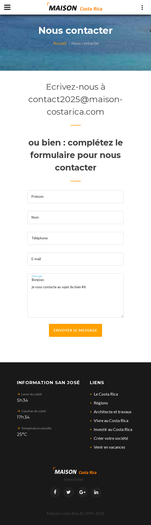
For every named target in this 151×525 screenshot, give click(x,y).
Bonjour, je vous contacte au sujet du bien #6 (75, 295)
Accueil (59, 43)
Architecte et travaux (112, 411)
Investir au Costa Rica (113, 429)
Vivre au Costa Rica (111, 420)
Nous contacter (85, 43)
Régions (101, 402)
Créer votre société (111, 438)
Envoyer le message (75, 330)
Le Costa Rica (106, 393)
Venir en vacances (109, 446)
